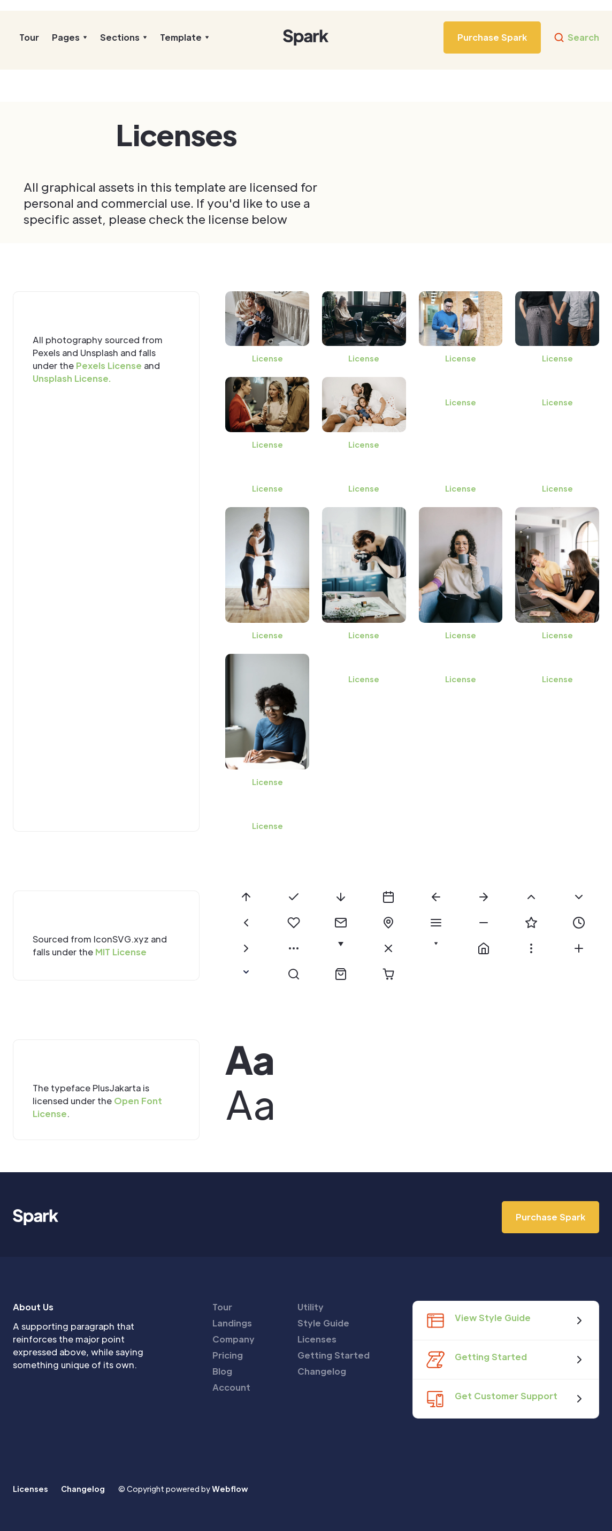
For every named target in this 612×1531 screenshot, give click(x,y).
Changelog (321, 1371)
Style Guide (323, 1323)
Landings (232, 1323)
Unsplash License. (72, 378)
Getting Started (333, 1355)
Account (231, 1387)
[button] (69, 37)
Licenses (316, 1339)
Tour (29, 37)
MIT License (121, 951)
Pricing (227, 1355)
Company (233, 1339)
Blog (222, 1371)
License (267, 358)
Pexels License (109, 365)
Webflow (230, 1489)
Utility (310, 1307)
